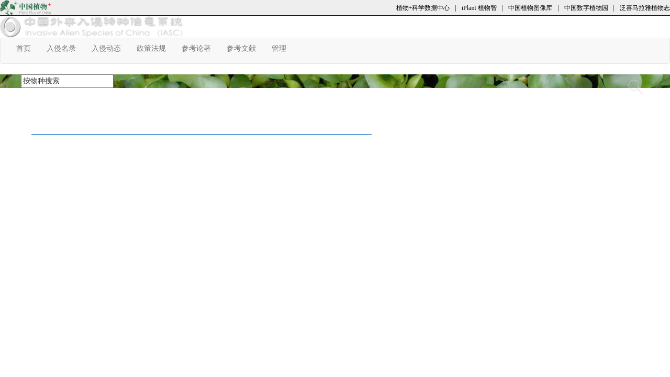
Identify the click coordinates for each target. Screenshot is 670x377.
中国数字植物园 (586, 8)
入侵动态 (110, 48)
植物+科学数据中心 (423, 8)
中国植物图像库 (530, 8)
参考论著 (200, 48)
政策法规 (155, 48)
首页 (27, 48)
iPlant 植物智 (479, 8)
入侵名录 (65, 48)
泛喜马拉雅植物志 (645, 8)
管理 (283, 48)
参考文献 (245, 48)
